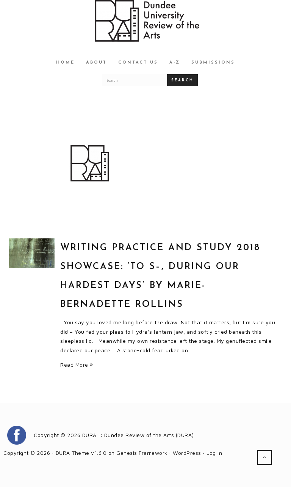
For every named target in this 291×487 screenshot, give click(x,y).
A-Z (174, 63)
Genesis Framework (141, 453)
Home (65, 63)
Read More (76, 364)
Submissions (213, 63)
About (96, 63)
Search (182, 80)
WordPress (187, 453)
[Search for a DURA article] (134, 80)
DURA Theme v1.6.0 (81, 453)
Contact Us (138, 63)
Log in (214, 453)
